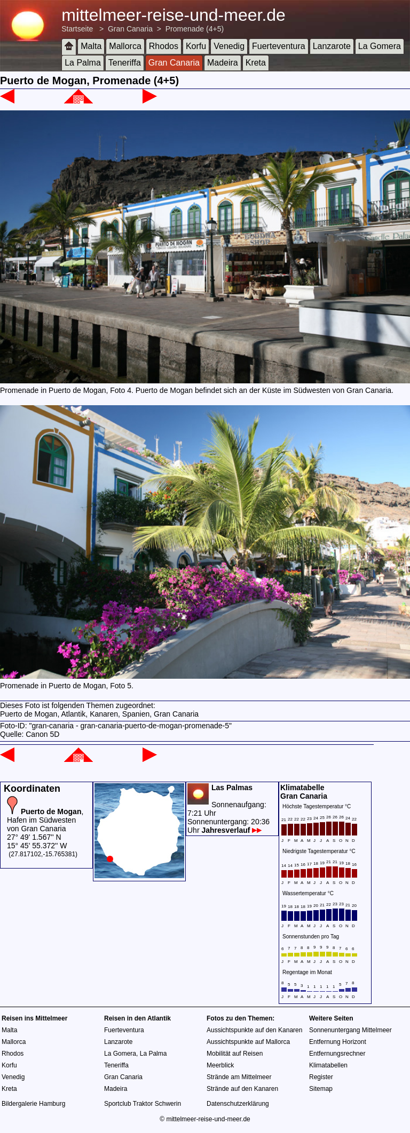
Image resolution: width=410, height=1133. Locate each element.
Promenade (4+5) (194, 29)
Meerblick (220, 1065)
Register (321, 1077)
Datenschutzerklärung (238, 1103)
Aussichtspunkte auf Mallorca (248, 1042)
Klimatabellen (328, 1065)
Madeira (222, 62)
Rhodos (163, 46)
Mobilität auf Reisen (235, 1053)
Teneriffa (124, 62)
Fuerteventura (278, 46)
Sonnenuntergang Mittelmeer (350, 1030)
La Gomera (379, 46)
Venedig (229, 46)
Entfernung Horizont (337, 1042)
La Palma (83, 62)
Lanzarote (332, 46)
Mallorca (125, 46)
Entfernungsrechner (337, 1053)
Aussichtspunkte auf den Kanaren (254, 1030)
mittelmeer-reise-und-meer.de (173, 15)
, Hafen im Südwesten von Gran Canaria (45, 820)
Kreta (256, 62)
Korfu (196, 46)
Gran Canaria (130, 29)
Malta (91, 46)
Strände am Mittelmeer (239, 1077)
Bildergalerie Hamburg (33, 1103)
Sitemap (321, 1088)
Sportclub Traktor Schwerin (142, 1103)
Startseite (77, 29)
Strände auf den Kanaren (242, 1088)
